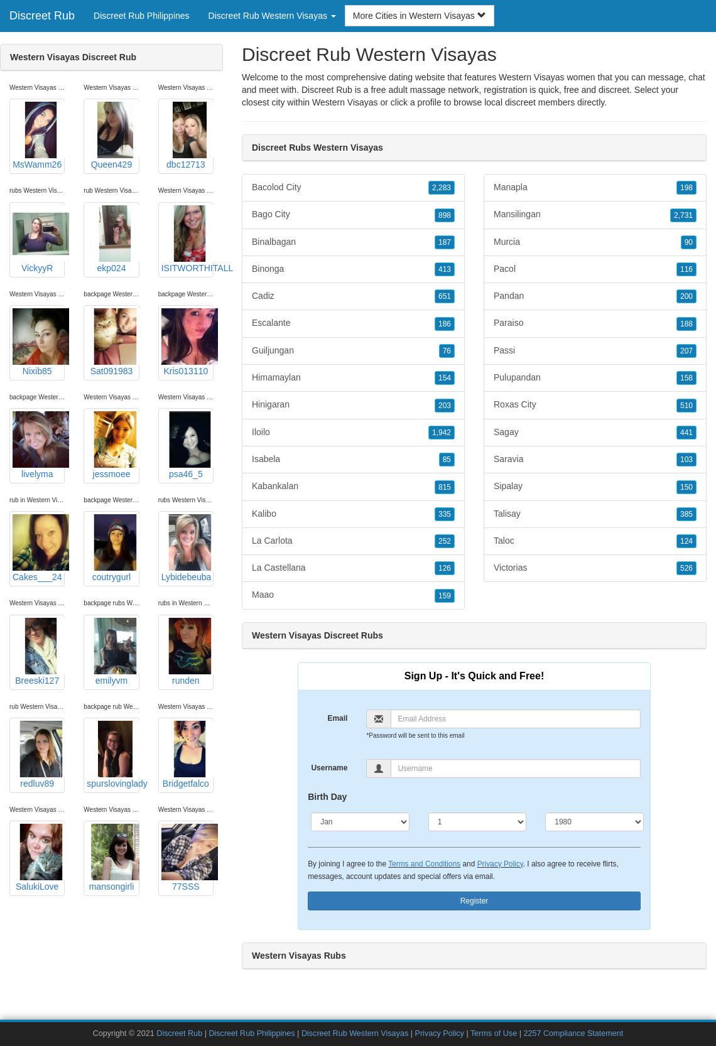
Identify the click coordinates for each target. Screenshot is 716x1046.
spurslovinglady (113, 755)
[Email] (515, 718)
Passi (595, 351)
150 (686, 487)
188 (686, 324)
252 (444, 541)
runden (187, 652)
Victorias (595, 568)
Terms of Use (493, 1033)
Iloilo (353, 432)
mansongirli (113, 858)
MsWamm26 (39, 136)
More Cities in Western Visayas (419, 16)
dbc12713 (187, 136)
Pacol (595, 269)
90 (689, 242)
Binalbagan (353, 242)
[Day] (477, 821)
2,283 (441, 187)
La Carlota (353, 541)
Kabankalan (353, 486)
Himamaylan (353, 378)
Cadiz (353, 296)
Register (474, 901)
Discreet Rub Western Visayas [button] (272, 16)
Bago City (353, 215)
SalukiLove (39, 858)
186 (444, 324)
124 (686, 541)
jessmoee (113, 445)
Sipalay (595, 486)
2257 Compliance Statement (573, 1033)
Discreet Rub (42, 15)
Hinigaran (353, 405)
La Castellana (353, 568)
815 (444, 487)
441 (686, 432)
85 (447, 459)
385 (686, 514)
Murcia (595, 242)
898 (444, 215)
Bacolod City (353, 188)
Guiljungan (353, 351)
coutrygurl (113, 548)
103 (686, 459)
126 (444, 568)
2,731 (683, 215)
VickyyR (39, 239)
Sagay (595, 432)
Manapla (595, 188)
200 (686, 296)
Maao (353, 595)
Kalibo (353, 514)
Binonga (353, 269)
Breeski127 (39, 652)
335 (444, 514)
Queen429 (113, 136)
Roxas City (595, 405)
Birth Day (327, 797)
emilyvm (113, 652)
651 (444, 296)
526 (686, 568)
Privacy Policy (500, 864)
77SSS (187, 858)
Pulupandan (595, 378)
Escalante (353, 323)
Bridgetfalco (187, 755)
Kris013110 (187, 342)
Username (329, 767)
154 (444, 378)
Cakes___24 (39, 548)
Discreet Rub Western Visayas (354, 1033)
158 (686, 378)
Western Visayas (345, 102)
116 (686, 269)
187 (444, 242)
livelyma (39, 445)
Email (337, 718)
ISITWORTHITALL (187, 239)
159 (444, 595)
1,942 (441, 432)
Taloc (595, 541)
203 (444, 405)
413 (444, 269)
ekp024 (113, 239)
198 (686, 187)
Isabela (353, 459)
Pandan (595, 296)
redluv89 (39, 755)
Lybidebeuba (187, 548)
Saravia (595, 459)
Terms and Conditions (424, 864)
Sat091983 (113, 342)
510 (686, 405)
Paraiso (595, 323)
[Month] (360, 821)
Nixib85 (39, 342)
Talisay (595, 514)
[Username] (515, 768)
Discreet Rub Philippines (142, 16)
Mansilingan (595, 215)
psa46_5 (187, 445)
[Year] (594, 821)
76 (447, 351)
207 (686, 351)
